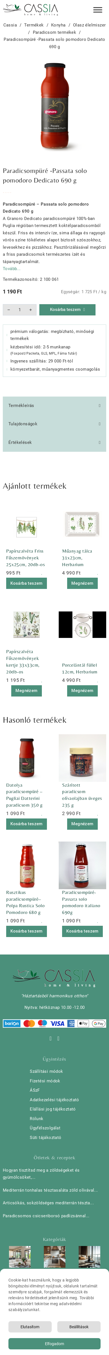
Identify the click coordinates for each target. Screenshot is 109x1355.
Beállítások (78, 1327)
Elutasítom (30, 1327)
